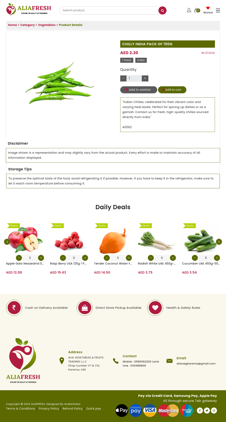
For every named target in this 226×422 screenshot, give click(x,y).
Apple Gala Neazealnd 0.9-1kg (25, 263)
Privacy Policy (49, 409)
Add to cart (171, 90)
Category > (28, 25)
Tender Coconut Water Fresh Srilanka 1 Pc (113, 263)
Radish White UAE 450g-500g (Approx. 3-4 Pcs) (157, 263)
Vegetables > (48, 25)
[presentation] (7, 242)
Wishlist (208, 12)
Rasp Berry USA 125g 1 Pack (69, 263)
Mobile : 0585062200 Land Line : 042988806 (141, 363)
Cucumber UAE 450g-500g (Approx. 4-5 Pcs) (201, 263)
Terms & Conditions (20, 409)
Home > (13, 25)
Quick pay (93, 409)
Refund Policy (73, 409)
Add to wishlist (138, 90)
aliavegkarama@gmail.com (196, 363)
